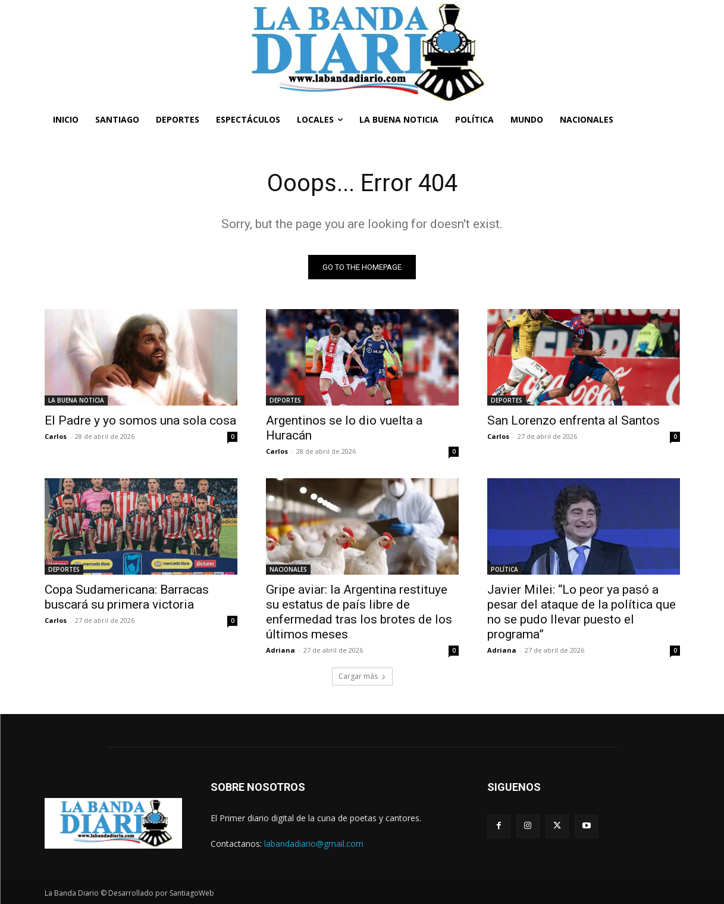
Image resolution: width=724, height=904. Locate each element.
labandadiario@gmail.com (313, 843)
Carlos (56, 436)
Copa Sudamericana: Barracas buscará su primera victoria (127, 597)
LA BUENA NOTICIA (76, 400)
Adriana (280, 650)
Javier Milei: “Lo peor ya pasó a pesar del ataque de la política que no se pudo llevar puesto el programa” (581, 611)
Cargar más (362, 676)
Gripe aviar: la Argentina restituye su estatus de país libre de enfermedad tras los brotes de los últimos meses (359, 611)
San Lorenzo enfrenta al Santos (573, 420)
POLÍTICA (504, 569)
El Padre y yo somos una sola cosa (140, 420)
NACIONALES (288, 569)
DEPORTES (285, 400)
